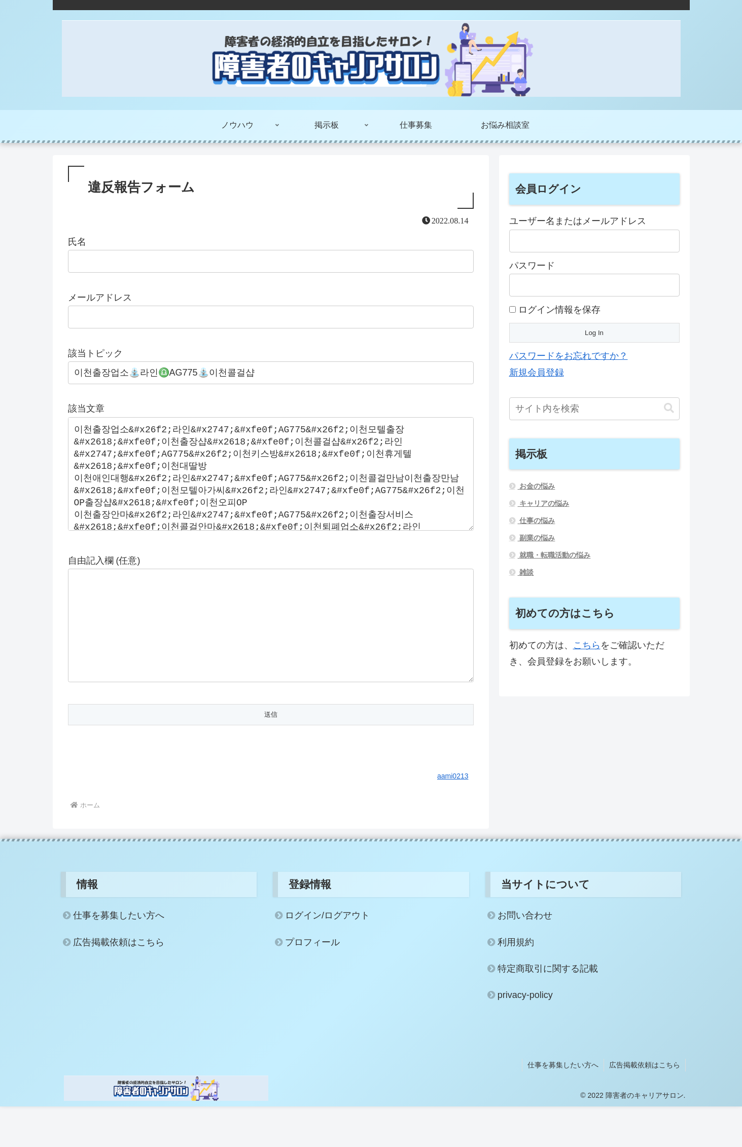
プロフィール (312, 983)
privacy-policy (525, 1035)
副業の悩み (536, 538)
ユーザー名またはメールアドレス (577, 221)
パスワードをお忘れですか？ (568, 356)
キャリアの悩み (544, 503)
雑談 (526, 572)
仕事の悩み (536, 520)
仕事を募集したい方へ (118, 956)
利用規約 (516, 983)
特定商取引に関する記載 (548, 1009)
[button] (669, 408)
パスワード (532, 266)
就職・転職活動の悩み (554, 555)
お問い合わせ (525, 956)
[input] (594, 408)
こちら (586, 645)
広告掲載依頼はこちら (118, 983)
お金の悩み (536, 486)
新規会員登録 (536, 372)
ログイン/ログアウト (327, 956)
